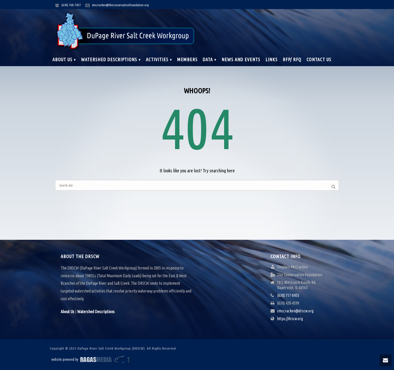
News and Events (241, 59)
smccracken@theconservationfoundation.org (120, 5)
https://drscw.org (290, 318)
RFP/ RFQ (292, 59)
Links (271, 59)
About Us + (64, 59)
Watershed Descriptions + (111, 59)
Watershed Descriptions (96, 311)
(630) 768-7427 (71, 5)
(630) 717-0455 (288, 295)
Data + (209, 59)
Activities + (159, 59)
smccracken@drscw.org (295, 311)
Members (187, 59)
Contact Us (318, 59)
